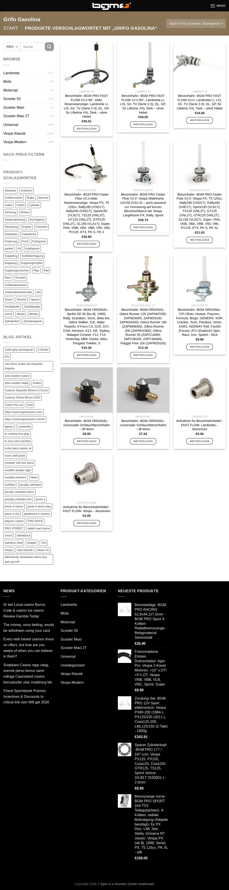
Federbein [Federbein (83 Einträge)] (11, 234)
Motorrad (10, 90)
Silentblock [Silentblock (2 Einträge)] (23, 535)
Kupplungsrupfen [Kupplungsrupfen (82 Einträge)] (32, 263)
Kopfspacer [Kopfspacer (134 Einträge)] (32, 248)
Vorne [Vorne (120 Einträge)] (8, 314)
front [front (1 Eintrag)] (30, 405)
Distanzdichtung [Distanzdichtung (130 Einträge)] (15, 219)
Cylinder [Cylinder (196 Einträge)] (34, 205)
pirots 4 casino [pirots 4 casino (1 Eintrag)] (14, 506)
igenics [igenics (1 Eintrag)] (9, 426)
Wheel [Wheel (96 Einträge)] (21, 314)
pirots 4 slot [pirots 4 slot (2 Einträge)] (12, 513)
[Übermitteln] (49, 46)
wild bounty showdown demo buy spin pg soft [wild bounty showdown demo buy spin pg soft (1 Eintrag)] (26, 559)
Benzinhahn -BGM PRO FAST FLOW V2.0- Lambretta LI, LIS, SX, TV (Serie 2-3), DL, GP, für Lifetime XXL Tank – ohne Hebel (200, 102)
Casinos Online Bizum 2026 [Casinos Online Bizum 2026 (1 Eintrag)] (22, 397)
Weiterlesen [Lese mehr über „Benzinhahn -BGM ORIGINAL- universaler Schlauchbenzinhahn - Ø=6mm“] (86, 441)
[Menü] (218, 5)
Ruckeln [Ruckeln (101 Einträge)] (20, 277)
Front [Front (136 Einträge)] (24, 241)
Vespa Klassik (14, 133)
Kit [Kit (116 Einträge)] (19, 248)
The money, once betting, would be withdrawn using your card (28, 627)
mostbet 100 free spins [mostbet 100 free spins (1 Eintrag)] (19, 462)
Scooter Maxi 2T (16, 116)
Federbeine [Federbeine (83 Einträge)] (29, 234)
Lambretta (11, 73)
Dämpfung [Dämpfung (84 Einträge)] (11, 226)
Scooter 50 (12, 99)
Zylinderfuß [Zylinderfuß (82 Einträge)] (12, 321)
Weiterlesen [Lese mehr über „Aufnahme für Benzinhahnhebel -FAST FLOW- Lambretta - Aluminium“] (199, 441)
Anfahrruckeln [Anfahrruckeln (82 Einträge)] (13, 197)
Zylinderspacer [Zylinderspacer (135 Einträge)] (32, 321)
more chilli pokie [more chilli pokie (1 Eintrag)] (15, 455)
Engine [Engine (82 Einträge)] (26, 226)
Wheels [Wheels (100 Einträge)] (34, 314)
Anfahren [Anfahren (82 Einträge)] (26, 190)
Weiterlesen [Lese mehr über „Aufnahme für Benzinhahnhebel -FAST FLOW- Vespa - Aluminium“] (86, 523)
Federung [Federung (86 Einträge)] (11, 241)
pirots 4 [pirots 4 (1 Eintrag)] (40, 499)
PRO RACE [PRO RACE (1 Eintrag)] (35, 521)
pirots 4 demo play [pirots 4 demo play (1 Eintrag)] (39, 506)
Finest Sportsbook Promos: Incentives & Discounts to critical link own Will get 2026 (26, 696)
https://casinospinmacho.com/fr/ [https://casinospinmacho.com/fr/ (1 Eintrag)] (25, 419)
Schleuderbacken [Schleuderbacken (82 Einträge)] (16, 285)
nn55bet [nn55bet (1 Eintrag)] (10, 484)
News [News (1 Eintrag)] (34, 477)
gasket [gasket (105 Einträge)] (9, 248)
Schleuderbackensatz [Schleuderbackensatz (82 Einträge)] (18, 292)
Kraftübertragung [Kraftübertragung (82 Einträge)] (32, 256)
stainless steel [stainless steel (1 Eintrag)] (14, 542)
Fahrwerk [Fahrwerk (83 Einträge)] (41, 226)
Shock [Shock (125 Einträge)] (9, 299)
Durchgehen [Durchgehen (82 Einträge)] (37, 219)
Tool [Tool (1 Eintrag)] (43, 542)
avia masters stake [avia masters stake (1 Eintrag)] (17, 383)
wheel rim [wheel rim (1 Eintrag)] (43, 550)
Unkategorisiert (73, 665)
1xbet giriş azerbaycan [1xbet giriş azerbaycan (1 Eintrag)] (19, 349)
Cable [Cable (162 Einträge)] (8, 205)
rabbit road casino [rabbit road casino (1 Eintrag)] (38, 528)
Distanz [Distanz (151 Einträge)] (25, 212)
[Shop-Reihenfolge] (196, 23)
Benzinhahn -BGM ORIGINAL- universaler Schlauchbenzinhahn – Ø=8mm (143, 425)
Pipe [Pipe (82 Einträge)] (36, 270)
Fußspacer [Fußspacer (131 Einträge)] (39, 241)
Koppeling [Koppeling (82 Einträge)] (11, 256)
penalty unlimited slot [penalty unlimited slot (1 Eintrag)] (18, 499)
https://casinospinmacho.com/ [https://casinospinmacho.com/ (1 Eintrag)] (23, 412)
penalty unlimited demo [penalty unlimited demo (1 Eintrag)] (19, 492)
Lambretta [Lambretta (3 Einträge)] (24, 426)
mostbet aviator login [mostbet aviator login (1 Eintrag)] (18, 470)
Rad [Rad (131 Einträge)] (46, 270)
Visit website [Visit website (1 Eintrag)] (25, 550)
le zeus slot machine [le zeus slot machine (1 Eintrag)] (18, 441)
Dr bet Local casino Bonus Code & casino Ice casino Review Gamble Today (24, 610)
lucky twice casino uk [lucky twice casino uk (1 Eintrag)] (18, 448)
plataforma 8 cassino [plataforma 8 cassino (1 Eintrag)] (37, 513)
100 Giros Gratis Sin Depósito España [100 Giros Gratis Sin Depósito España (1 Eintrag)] (23, 366)
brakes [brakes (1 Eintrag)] (37, 383)
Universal (10, 125)
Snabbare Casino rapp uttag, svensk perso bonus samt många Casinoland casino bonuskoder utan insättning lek (27, 673)
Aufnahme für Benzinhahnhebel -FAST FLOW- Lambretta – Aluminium (199, 425)
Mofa (7, 81)
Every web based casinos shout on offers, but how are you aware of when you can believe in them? (28, 647)
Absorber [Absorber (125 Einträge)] (10, 190)
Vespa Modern (14, 142)
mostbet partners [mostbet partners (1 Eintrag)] (15, 477)
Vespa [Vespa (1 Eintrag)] (9, 550)
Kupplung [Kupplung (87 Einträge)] (11, 263)
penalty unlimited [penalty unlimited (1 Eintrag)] (30, 484)
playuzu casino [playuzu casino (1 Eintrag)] (14, 521)
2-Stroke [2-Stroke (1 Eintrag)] (43, 349)
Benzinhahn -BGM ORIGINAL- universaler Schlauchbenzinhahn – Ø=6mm (86, 425)
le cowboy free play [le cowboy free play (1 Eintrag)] (17, 433)
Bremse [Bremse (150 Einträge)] (43, 197)
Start (10, 28)
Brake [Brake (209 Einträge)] (30, 197)
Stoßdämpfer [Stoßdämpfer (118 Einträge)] (32, 306)
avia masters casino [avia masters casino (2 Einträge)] (17, 375)
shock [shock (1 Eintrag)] (8, 535)
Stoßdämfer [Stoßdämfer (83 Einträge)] (12, 306)
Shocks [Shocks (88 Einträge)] (21, 299)
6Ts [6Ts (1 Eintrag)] (7, 356)
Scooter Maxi (13, 107)
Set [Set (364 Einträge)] (38, 292)
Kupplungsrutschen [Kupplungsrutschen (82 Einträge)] (17, 270)
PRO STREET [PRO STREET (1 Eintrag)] (14, 528)
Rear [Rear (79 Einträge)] (8, 277)
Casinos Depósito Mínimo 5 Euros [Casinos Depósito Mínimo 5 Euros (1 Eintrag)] (26, 390)
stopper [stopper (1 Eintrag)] (32, 542)
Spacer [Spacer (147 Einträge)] (35, 299)
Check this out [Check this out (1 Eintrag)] (14, 405)
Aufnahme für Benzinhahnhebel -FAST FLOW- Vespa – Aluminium (86, 509)
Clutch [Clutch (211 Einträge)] (21, 205)
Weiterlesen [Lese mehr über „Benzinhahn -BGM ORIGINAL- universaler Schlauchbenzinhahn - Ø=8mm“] (143, 441)
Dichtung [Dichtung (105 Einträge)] (10, 212)
